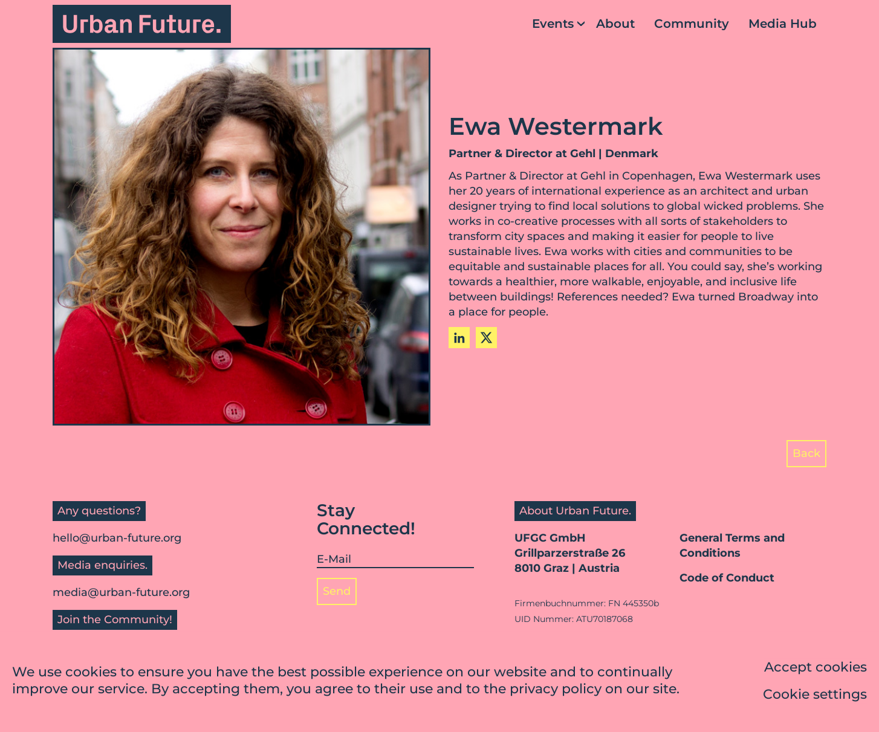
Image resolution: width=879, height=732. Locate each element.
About (615, 23)
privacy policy (556, 690)
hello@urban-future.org (117, 538)
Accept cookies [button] (815, 668)
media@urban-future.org (121, 592)
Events (553, 23)
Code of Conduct (727, 578)
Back (806, 453)
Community (691, 23)
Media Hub (782, 23)
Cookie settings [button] (815, 695)
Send (337, 591)
